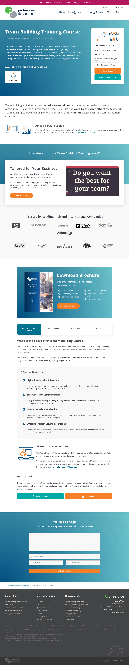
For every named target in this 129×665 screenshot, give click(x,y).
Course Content (52, 328)
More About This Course (28, 329)
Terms (114, 661)
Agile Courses (10, 605)
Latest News (69, 620)
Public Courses (74, 12)
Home (62, 12)
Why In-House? (76, 328)
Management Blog (71, 614)
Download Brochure (107, 77)
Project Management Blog (74, 602)
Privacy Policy (42, 617)
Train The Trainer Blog (73, 611)
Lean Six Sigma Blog (72, 608)
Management (25, 39)
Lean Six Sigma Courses (14, 608)
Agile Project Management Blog (76, 605)
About (109, 12)
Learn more (85, 2)
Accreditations (42, 611)
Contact (119, 12)
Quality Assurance (43, 608)
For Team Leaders (100, 328)
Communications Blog (73, 617)
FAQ (38, 605)
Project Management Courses (16, 602)
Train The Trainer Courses (14, 611)
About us (40, 602)
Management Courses (13, 614)
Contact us (40, 614)
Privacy (121, 661)
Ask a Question (40, 496)
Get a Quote (107, 71)
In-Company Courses (94, 12)
